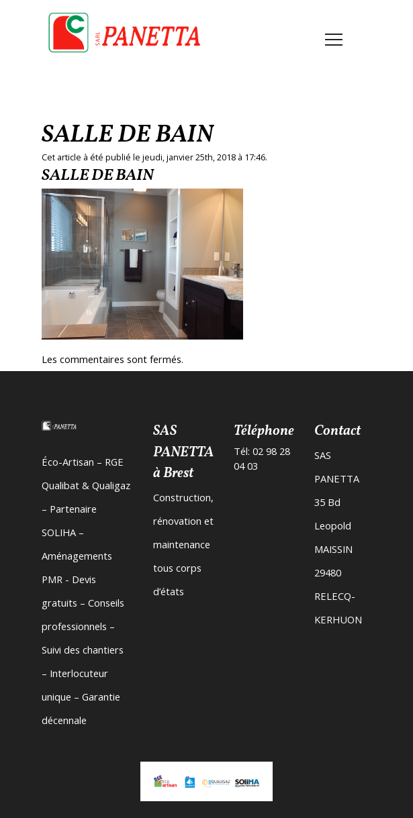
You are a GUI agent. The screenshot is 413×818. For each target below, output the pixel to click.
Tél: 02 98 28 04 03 (262, 458)
